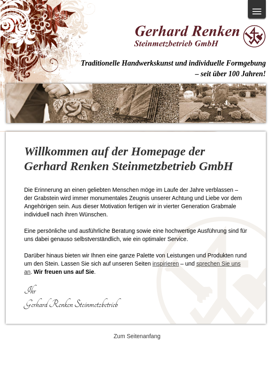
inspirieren (166, 263)
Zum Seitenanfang (137, 336)
